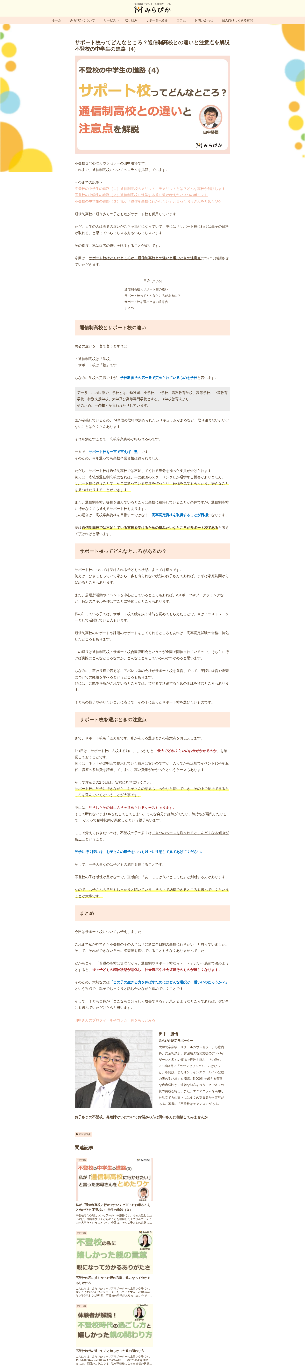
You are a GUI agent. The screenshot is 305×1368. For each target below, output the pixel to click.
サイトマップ (112, 1355)
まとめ (129, 308)
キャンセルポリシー (203, 1355)
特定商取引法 (164, 1355)
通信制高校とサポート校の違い (146, 289)
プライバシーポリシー (138, 1355)
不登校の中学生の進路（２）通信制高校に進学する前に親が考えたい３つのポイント (141, 195)
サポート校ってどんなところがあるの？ (152, 296)
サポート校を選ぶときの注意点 (146, 302)
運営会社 (94, 1355)
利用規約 (181, 1355)
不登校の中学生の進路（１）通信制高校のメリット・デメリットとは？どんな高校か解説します (150, 189)
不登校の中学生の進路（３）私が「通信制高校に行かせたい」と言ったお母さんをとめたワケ (148, 201)
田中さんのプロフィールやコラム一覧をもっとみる (115, 1021)
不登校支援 (83, 1135)
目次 (146, 281)
